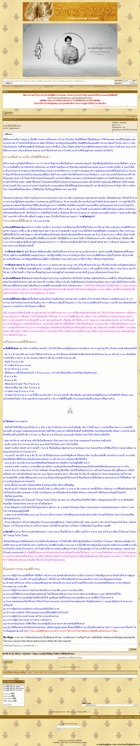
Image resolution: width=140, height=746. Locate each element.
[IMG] (5, 698)
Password (118, 83)
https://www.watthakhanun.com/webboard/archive (70, 98)
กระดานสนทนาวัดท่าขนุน (13, 81)
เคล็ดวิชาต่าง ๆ (80, 81)
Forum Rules (7, 704)
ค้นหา (129, 86)
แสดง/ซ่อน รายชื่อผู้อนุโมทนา (70, 657)
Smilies (5, 696)
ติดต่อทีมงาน (94, 717)
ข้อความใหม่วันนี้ (100, 86)
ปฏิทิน (71, 86)
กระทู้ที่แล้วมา (65, 667)
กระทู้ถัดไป (75, 667)
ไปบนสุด (136, 717)
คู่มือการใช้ (48, 86)
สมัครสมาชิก (18, 86)
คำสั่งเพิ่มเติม (131, 116)
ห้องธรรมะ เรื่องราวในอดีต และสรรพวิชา (38, 81)
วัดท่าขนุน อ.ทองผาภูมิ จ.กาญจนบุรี (112, 717)
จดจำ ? (134, 80)
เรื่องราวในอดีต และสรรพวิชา (63, 81)
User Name (118, 80)
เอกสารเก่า (129, 717)
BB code (6, 694)
